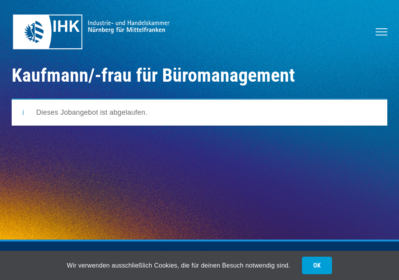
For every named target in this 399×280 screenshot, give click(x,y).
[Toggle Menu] (381, 31)
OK (317, 265)
